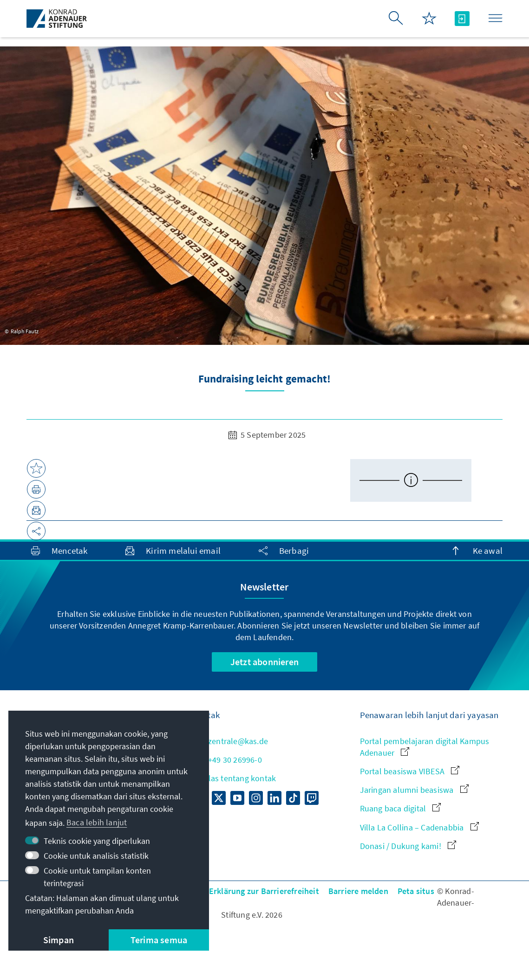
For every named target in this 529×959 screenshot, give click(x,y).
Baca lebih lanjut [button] (96, 822)
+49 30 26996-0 (227, 759)
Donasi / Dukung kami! (408, 846)
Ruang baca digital (400, 808)
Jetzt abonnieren (264, 661)
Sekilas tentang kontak (234, 778)
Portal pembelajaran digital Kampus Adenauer (425, 747)
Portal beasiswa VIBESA (410, 771)
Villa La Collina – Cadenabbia (419, 827)
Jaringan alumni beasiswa (414, 789)
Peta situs (416, 891)
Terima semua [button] (159, 940)
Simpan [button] (58, 940)
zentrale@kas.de (230, 741)
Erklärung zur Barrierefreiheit (264, 891)
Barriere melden (358, 891)
